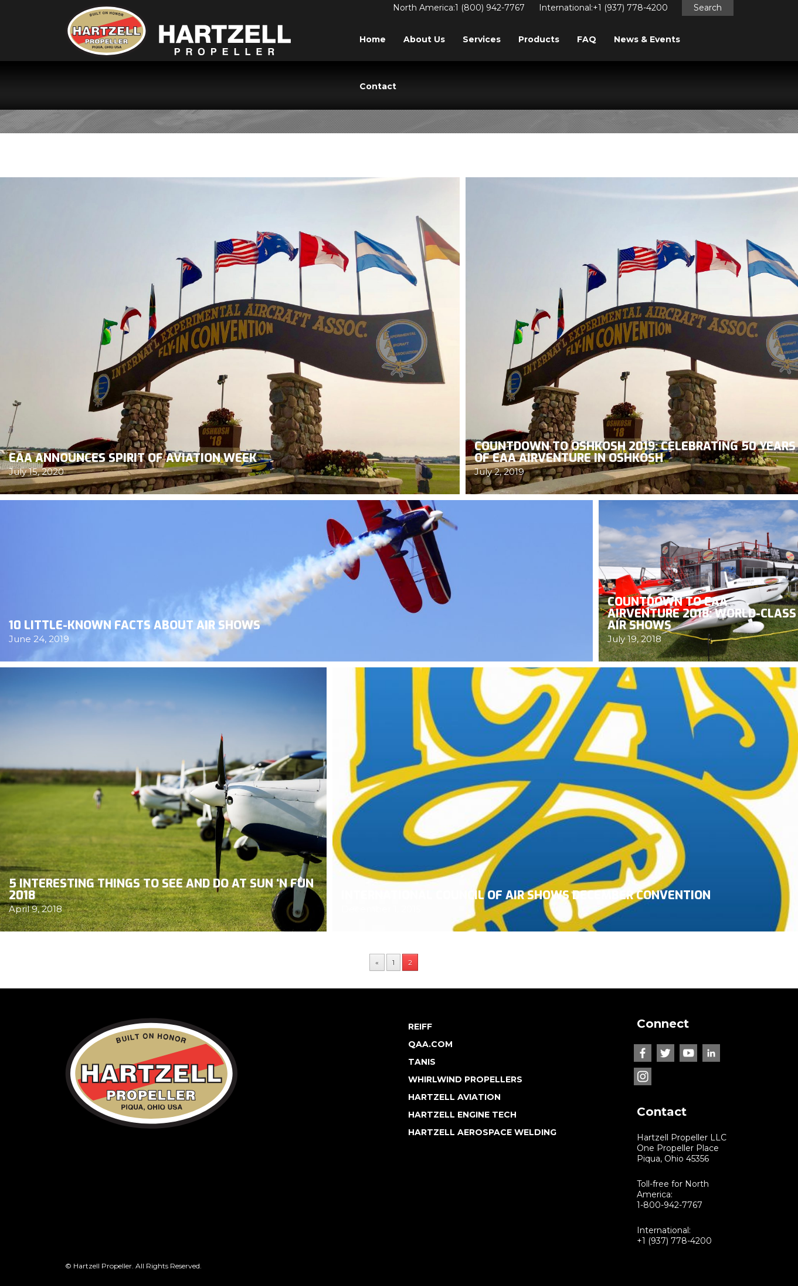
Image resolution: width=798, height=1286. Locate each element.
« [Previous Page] (377, 962)
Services (482, 39)
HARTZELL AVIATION (454, 1097)
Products (538, 39)
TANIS (422, 1062)
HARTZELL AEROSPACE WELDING (482, 1132)
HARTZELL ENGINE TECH (462, 1114)
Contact (377, 86)
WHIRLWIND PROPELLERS (465, 1079)
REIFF (420, 1026)
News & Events (647, 39)
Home (372, 39)
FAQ (586, 39)
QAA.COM (430, 1044)
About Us (424, 39)
